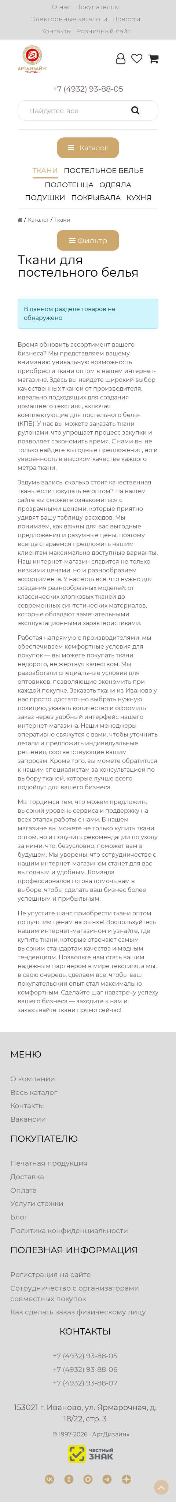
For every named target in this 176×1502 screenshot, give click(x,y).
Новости (126, 19)
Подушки (45, 197)
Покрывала (96, 197)
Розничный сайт (103, 31)
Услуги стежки (36, 1203)
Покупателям (97, 7)
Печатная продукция (49, 1163)
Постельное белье (104, 170)
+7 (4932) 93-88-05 (85, 1355)
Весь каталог (33, 1092)
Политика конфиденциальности (69, 1230)
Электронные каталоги (69, 19)
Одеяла (115, 184)
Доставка (27, 1176)
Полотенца (69, 184)
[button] (88, 110)
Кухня (138, 197)
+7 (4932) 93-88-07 (85, 1383)
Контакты (56, 31)
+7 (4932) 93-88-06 (85, 1369)
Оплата (23, 1190)
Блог (18, 1217)
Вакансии (28, 1119)
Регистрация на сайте (50, 1274)
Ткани (45, 170)
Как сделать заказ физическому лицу (78, 1311)
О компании (32, 1078)
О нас (61, 7)
